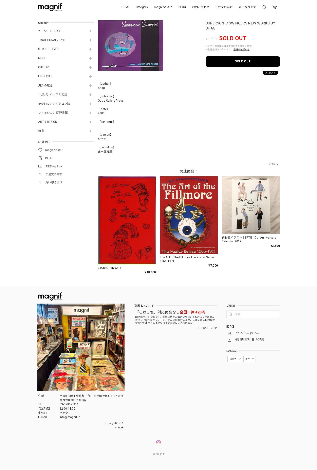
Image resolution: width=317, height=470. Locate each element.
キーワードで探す (49, 31)
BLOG (182, 7)
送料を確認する (241, 49)
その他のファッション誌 (54, 103)
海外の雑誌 (45, 85)
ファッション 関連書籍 (53, 112)
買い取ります (247, 7)
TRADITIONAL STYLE (52, 40)
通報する (273, 164)
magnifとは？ (163, 7)
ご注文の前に (224, 7)
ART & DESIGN (47, 121)
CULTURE (44, 67)
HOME (126, 7)
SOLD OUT (243, 61)
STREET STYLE (48, 49)
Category (142, 7)
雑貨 (41, 130)
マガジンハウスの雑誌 (52, 94)
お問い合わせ (200, 7)
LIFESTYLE (45, 76)
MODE (42, 58)
